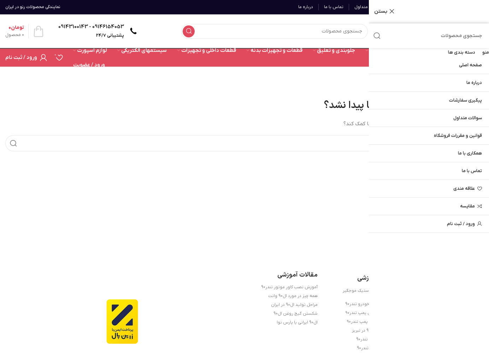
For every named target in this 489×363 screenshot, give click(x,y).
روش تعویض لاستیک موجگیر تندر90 (370, 293)
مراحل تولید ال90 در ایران (294, 305)
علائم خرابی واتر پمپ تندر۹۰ (372, 322)
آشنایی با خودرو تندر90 (376, 339)
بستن (380, 11)
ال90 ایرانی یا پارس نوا (297, 322)
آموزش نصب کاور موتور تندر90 (289, 287)
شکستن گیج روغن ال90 (295, 313)
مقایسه (467, 206)
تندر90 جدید (386, 357)
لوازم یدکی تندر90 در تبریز (374, 330)
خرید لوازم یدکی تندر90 (377, 348)
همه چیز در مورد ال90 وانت (293, 296)
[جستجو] (274, 31)
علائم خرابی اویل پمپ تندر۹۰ (371, 313)
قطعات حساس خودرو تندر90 (371, 304)
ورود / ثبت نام (461, 224)
